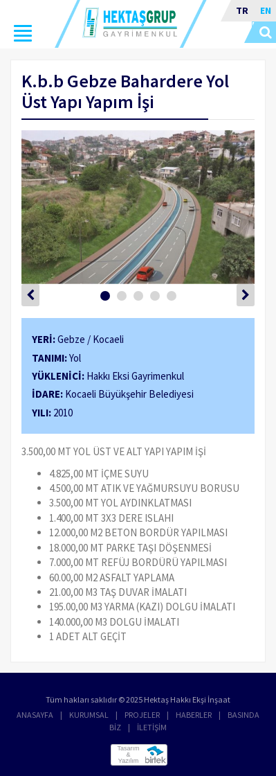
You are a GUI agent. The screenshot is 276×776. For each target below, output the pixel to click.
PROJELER (142, 714)
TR (242, 10)
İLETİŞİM (152, 727)
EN (265, 10)
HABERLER (194, 714)
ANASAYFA (35, 714)
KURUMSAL (89, 714)
